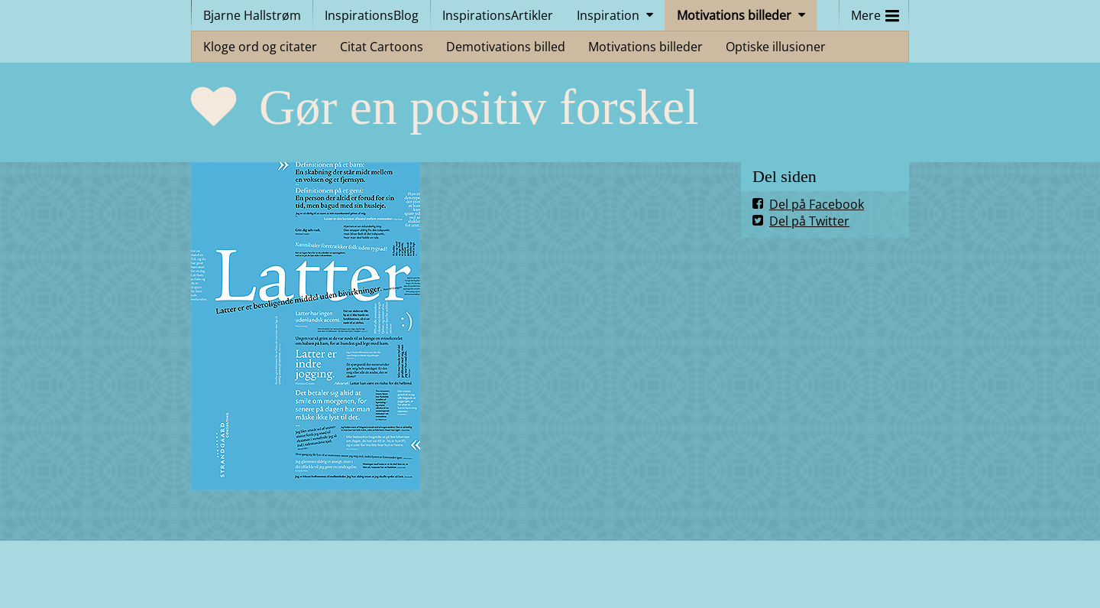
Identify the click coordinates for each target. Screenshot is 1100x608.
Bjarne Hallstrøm (252, 15)
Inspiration (608, 15)
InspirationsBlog (372, 15)
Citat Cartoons (381, 46)
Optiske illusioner (776, 46)
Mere (875, 12)
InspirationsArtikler (497, 15)
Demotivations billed (505, 46)
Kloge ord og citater (260, 46)
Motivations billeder (734, 15)
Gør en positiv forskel (479, 107)
